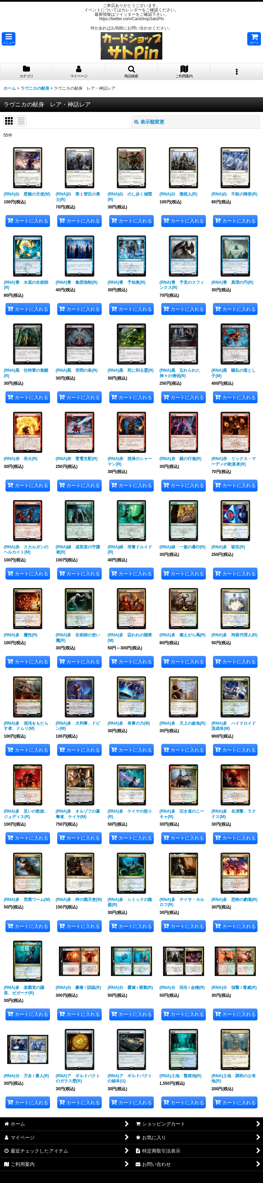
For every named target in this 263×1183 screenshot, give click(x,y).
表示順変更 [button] (149, 122)
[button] (8, 39)
